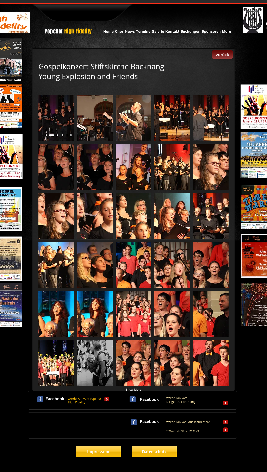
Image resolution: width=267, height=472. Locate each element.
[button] (56, 118)
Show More (133, 389)
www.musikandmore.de (182, 430)
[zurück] (222, 54)
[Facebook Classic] (40, 399)
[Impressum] (98, 451)
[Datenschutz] (154, 451)
